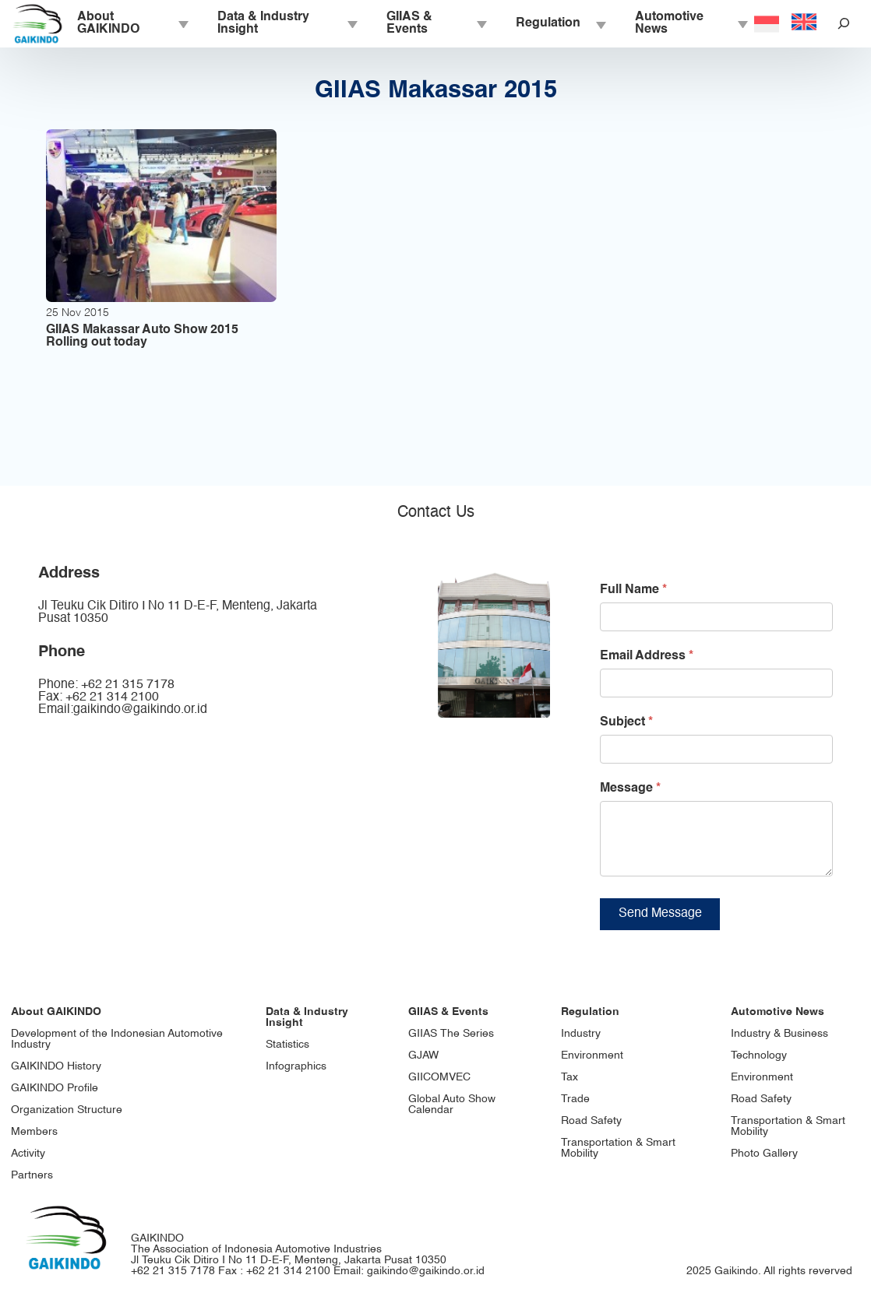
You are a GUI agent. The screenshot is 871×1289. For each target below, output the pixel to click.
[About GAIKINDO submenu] (182, 23)
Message (630, 788)
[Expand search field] (843, 24)
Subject (626, 722)
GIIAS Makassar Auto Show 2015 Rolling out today (142, 336)
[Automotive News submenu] (742, 23)
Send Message (660, 925)
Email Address (646, 656)
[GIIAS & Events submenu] (481, 23)
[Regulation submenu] (600, 23)
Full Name (633, 590)
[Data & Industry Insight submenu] (351, 23)
